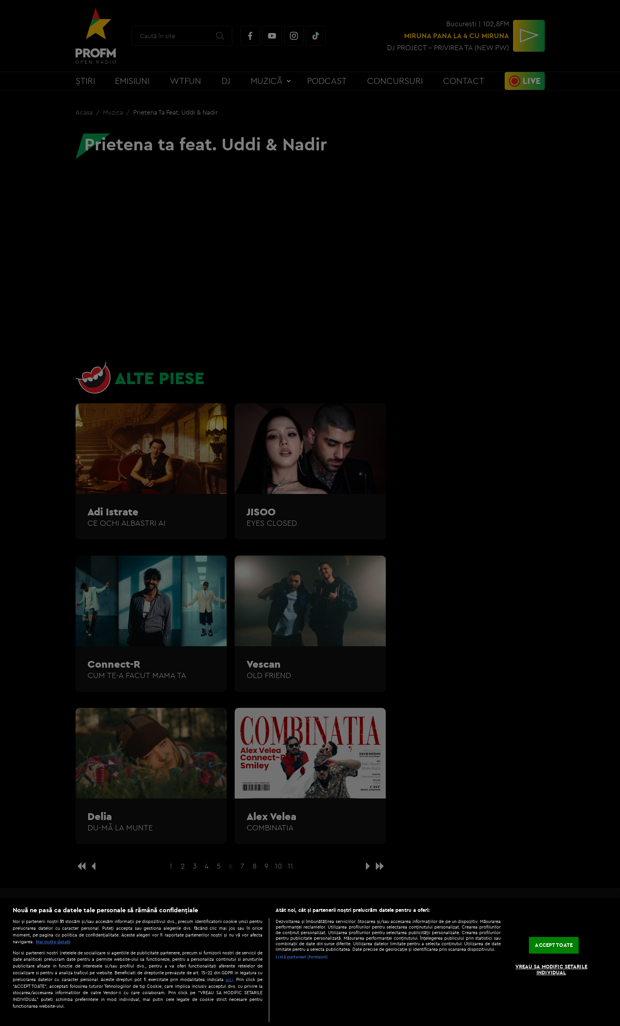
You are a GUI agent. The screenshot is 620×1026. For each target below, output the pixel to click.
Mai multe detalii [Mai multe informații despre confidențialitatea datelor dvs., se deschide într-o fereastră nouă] (53, 941)
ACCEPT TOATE (554, 945)
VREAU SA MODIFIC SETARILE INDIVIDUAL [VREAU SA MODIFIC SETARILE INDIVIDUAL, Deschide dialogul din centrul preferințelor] (551, 969)
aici (229, 979)
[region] (310, 962)
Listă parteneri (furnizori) (302, 957)
